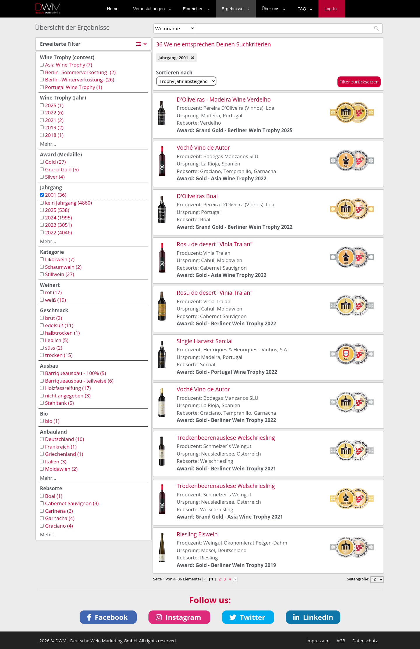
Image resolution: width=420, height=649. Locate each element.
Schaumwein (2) (63, 267)
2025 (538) (57, 210)
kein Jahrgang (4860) (68, 202)
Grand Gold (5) (61, 169)
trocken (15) (58, 355)
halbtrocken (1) (62, 332)
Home (112, 8)
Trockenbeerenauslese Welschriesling (226, 438)
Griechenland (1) (64, 454)
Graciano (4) (59, 525)
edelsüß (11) (59, 325)
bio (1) (52, 421)
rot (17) (53, 292)
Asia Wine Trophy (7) (68, 64)
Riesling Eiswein (197, 534)
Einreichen (195, 8)
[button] (108, 617)
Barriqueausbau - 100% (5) (75, 373)
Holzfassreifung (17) (68, 388)
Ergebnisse (234, 8)
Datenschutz (365, 640)
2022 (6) (54, 112)
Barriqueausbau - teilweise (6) (79, 380)
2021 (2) (54, 120)
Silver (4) (54, 176)
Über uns (272, 8)
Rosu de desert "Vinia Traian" (215, 244)
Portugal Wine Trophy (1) (73, 87)
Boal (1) (53, 496)
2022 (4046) (58, 232)
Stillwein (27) (59, 274)
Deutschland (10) (64, 439)
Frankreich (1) (60, 446)
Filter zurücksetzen (359, 82)
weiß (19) (55, 299)
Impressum (318, 640)
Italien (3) (55, 461)
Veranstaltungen (150, 8)
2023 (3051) (58, 224)
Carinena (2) (59, 510)
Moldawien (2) (61, 468)
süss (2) (53, 347)
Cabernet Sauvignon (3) (72, 503)
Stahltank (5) (59, 402)
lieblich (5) (56, 340)
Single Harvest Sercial (204, 341)
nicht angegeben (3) (67, 395)
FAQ (304, 8)
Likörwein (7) (59, 259)
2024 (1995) (58, 217)
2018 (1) (54, 135)
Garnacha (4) (59, 518)
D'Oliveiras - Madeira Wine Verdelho (224, 99)
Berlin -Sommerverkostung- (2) (80, 72)
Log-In (330, 8)
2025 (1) (54, 105)
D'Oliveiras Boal (197, 196)
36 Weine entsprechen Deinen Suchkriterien (213, 44)
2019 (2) (54, 127)
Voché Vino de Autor (203, 147)
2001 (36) (55, 194)
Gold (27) (55, 161)
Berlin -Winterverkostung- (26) (79, 79)
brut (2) (53, 318)
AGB (341, 640)
